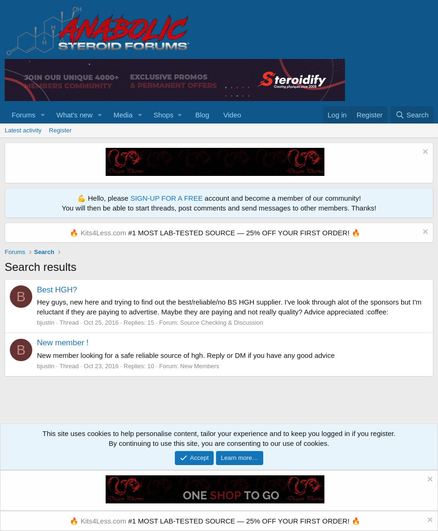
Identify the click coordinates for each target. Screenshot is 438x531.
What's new (75, 115)
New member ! (63, 342)
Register (60, 130)
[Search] (412, 115)
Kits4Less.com (103, 233)
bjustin (46, 322)
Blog (202, 115)
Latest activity (23, 130)
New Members (199, 366)
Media (123, 115)
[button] (43, 115)
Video (232, 115)
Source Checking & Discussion (221, 322)
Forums (24, 115)
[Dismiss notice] (424, 153)
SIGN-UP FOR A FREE (166, 198)
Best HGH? (57, 289)
